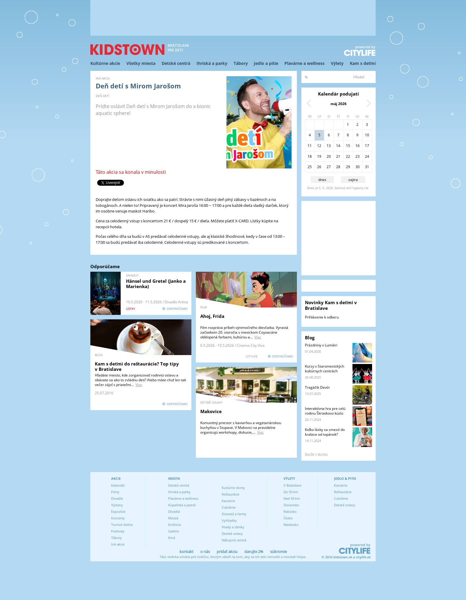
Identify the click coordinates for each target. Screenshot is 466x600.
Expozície (118, 511)
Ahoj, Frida (212, 316)
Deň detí (102, 96)
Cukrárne (229, 507)
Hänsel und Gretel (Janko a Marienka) (156, 283)
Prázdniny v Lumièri (321, 345)
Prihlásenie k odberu (322, 317)
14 (338, 145)
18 (310, 156)
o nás (205, 551)
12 (319, 145)
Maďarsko (291, 524)
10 (367, 135)
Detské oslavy (232, 533)
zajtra (353, 179)
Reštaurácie (230, 494)
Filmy (115, 492)
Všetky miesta (140, 63)
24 (367, 156)
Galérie (173, 531)
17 (367, 145)
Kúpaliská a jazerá (182, 505)
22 (348, 156)
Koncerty (118, 518)
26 (319, 166)
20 (329, 156)
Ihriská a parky (211, 63)
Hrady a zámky (233, 527)
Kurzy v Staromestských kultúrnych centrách (324, 369)
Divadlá (117, 498)
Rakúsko (290, 511)
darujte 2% (253, 551)
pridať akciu (227, 551)
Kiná (171, 537)
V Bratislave (292, 485)
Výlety (337, 63)
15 (348, 145)
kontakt (186, 551)
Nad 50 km (292, 498)
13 (329, 145)
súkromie (278, 551)
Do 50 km (291, 492)
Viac (257, 337)
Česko (288, 518)
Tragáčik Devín (317, 387)
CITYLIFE (252, 356)
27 (329, 166)
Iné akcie (118, 544)
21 (338, 156)
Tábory (241, 63)
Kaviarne (228, 501)
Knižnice (174, 524)
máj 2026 (338, 103)
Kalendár (118, 485)
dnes (322, 179)
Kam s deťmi (363, 63)
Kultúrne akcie (105, 63)
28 (338, 166)
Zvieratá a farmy (234, 514)
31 (367, 166)
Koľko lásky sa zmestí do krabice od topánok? (325, 432)
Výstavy (117, 505)
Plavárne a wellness (304, 63)
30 (357, 166)
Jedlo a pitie (266, 63)
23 (357, 156)
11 (310, 145)
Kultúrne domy (233, 487)
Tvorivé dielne (122, 524)
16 (357, 145)
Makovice (211, 411)
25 (310, 166)
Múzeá (173, 518)
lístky (130, 309)
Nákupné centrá (234, 540)
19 (319, 156)
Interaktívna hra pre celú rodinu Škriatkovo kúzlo (325, 411)
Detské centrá (176, 63)
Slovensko (291, 505)
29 (348, 166)
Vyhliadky (229, 520)
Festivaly (118, 531)
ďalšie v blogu (316, 454)
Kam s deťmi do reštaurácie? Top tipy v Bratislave (137, 366)
